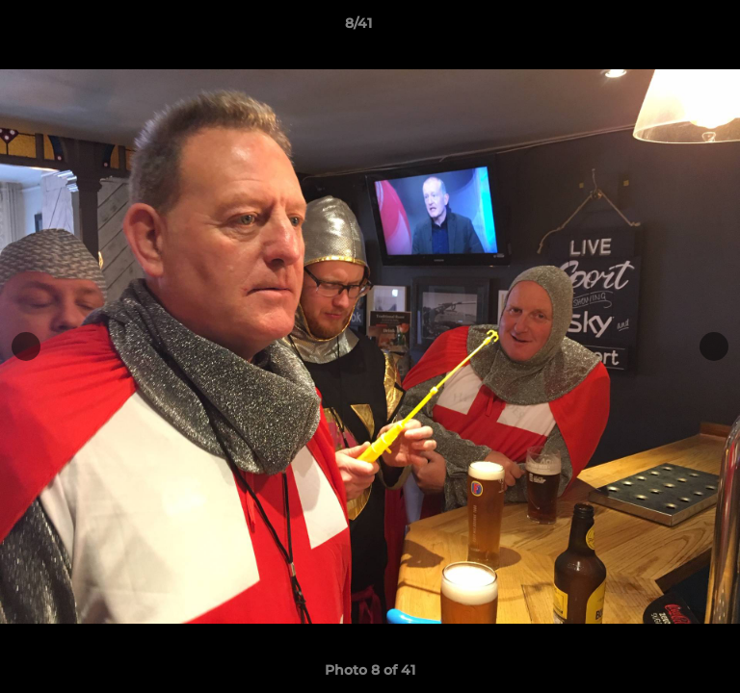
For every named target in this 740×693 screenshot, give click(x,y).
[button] (670, 28)
